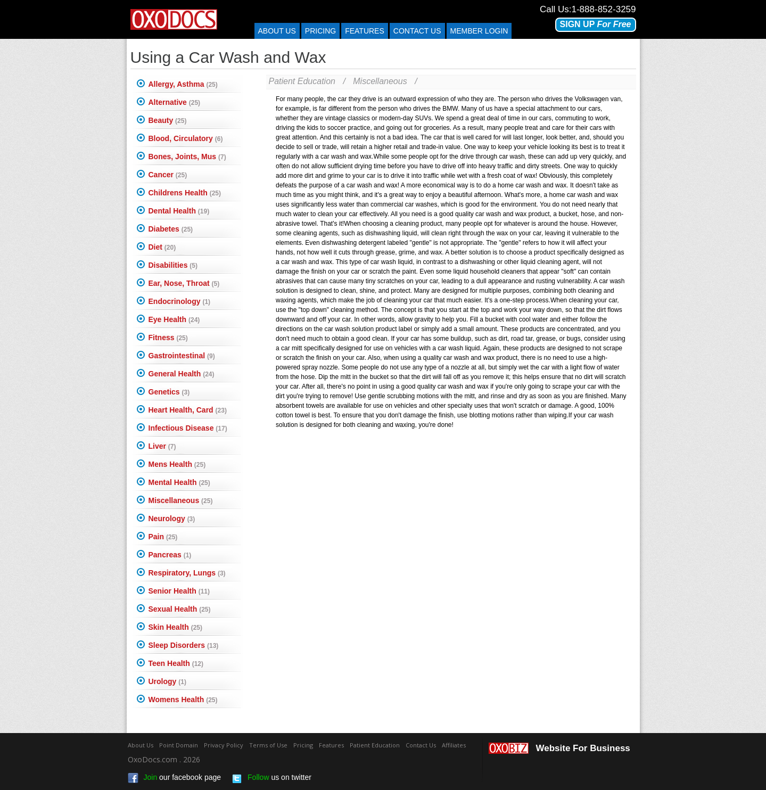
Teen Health (176, 663)
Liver (162, 446)
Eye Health (174, 319)
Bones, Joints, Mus (187, 156)
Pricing (320, 31)
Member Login (479, 31)
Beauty (168, 120)
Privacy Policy (223, 745)
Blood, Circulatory (186, 138)
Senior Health (179, 591)
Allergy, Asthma (183, 84)
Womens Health (183, 699)
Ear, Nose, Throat (184, 283)
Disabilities (173, 265)
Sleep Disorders (184, 645)
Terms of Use (268, 745)
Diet (162, 247)
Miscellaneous (181, 500)
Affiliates (454, 745)
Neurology (172, 518)
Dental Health (179, 211)
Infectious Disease (188, 428)
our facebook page (174, 778)
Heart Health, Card (188, 410)
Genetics (169, 392)
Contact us (417, 31)
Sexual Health (180, 609)
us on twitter (271, 778)
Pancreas (170, 554)
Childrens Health (185, 192)
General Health (182, 373)
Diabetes (171, 229)
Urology (167, 681)
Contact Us (421, 745)
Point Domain (178, 745)
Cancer (168, 174)
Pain (163, 536)
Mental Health (179, 482)
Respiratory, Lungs (187, 573)
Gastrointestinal (182, 355)
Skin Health (175, 627)
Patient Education (302, 81)
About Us (277, 31)
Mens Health (177, 464)
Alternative (175, 102)
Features (364, 31)
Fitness (168, 337)
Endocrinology (180, 301)
